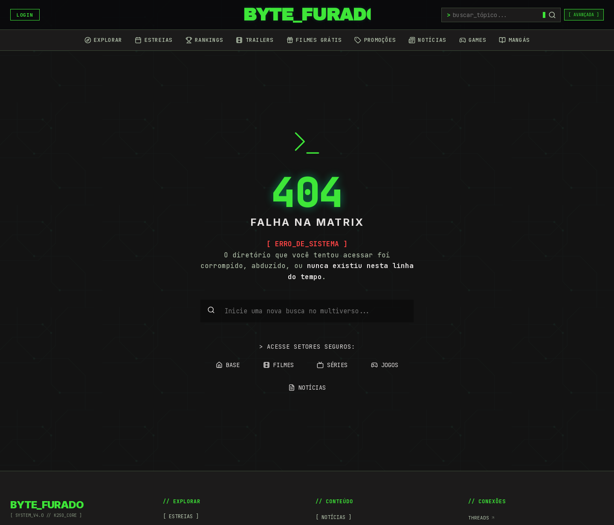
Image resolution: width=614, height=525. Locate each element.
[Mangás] (514, 40)
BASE (228, 365)
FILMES (278, 365)
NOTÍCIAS (307, 387)
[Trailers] (254, 40)
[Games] (473, 40)
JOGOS (384, 365)
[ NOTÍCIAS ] (333, 517)
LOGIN (25, 15)
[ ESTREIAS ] (181, 516)
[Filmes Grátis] (314, 40)
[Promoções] (375, 40)
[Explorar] (103, 40)
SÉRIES (332, 365)
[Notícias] (427, 40)
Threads (481, 518)
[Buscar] (552, 15)
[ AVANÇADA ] (583, 15)
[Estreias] (153, 40)
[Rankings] (204, 40)
